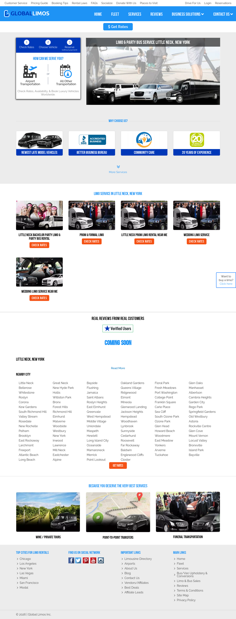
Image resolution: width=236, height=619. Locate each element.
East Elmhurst (96, 407)
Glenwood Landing (134, 407)
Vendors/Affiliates (136, 583)
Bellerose (25, 388)
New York (59, 435)
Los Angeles (28, 563)
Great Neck (60, 383)
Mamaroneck (96, 450)
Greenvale (94, 412)
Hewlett (92, 435)
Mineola (126, 402)
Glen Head (162, 426)
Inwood (58, 440)
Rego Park (196, 407)
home (98, 14)
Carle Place (162, 407)
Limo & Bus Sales (188, 581)
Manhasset (196, 388)
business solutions (188, 14)
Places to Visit (81, 3)
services (134, 14)
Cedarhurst (128, 435)
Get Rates (118, 27)
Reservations (223, 3)
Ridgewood (128, 392)
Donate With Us (57, 3)
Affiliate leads (133, 592)
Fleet (180, 563)
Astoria (193, 421)
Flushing (92, 388)
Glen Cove (196, 431)
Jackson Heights (132, 412)
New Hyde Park (63, 388)
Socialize (37, 3)
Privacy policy (186, 600)
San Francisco (29, 583)
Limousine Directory (138, 559)
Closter (126, 459)
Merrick (92, 455)
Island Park (196, 450)
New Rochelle (28, 426)
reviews (156, 14)
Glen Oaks (196, 383)
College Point (164, 397)
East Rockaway (29, 440)
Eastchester (61, 455)
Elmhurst (59, 416)
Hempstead (129, 416)
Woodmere (162, 435)
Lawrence (59, 445)
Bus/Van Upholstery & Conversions (192, 574)
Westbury (59, 431)
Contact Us (132, 578)
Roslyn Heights (97, 402)
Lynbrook (127, 426)
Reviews (182, 585)
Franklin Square (165, 402)
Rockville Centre (200, 426)
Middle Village (96, 421)
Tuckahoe (161, 455)
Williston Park (62, 397)
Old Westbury (198, 416)
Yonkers (160, 445)
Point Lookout (96, 459)
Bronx (57, 402)
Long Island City (98, 440)
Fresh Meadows (165, 388)
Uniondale (94, 426)
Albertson (195, 392)
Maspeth (93, 431)
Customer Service (16, 3)
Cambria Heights (200, 397)
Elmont (126, 397)
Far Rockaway (130, 445)
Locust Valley (198, 440)
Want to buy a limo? (226, 280)
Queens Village (131, 388)
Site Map (183, 595)
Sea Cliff (160, 412)
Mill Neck (59, 450)
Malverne (59, 421)
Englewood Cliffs (132, 455)
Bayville (194, 455)
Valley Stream (28, 416)
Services (182, 568)
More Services (118, 169)
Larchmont (26, 445)
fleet (115, 14)
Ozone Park (163, 421)
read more (118, 368)
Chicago (25, 559)
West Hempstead (99, 416)
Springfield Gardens (202, 412)
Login (207, 3)
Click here (226, 283)
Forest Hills (60, 407)
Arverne (160, 450)
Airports (129, 563)
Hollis (56, 392)
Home (181, 559)
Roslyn (23, 397)
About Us (130, 568)
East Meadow (164, 440)
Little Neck (26, 383)
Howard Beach (165, 431)
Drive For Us (191, 3)
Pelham (24, 431)
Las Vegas (27, 573)
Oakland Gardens (132, 383)
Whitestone (26, 392)
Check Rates (39, 245)
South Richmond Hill (33, 412)
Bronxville (195, 445)
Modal (24, 587)
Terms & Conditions (190, 590)
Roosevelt (127, 440)
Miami (24, 578)
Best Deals (131, 587)
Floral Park (162, 383)
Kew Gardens (28, 407)
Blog (127, 573)
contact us (223, 14)
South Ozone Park (167, 416)
